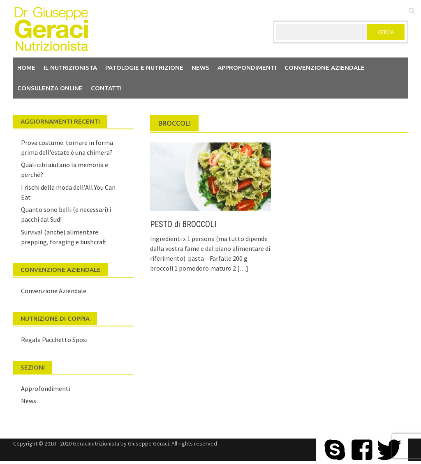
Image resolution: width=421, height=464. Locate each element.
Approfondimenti (246, 67)
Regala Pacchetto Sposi (54, 339)
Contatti (106, 88)
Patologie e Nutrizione (144, 67)
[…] (242, 268)
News (200, 67)
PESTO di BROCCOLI (183, 224)
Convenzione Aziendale (53, 291)
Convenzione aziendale (325, 67)
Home (26, 67)
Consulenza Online (50, 88)
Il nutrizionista (70, 67)
